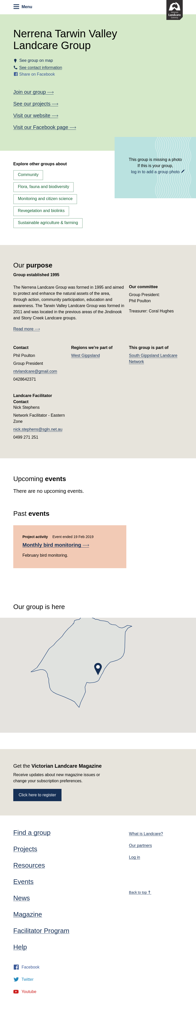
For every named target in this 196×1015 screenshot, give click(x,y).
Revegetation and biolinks (41, 210)
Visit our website (35, 115)
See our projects (35, 104)
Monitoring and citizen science (45, 198)
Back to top (140, 892)
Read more (26, 329)
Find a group (32, 832)
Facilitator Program (41, 931)
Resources (29, 865)
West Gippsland (85, 355)
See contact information (40, 67)
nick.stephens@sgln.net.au (37, 429)
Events (23, 881)
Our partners (140, 845)
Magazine (27, 914)
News (21, 898)
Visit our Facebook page (44, 127)
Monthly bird (55, 545)
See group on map (36, 60)
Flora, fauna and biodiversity (43, 186)
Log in (134, 857)
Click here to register (37, 795)
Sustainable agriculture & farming (48, 222)
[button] (98, 669)
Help (20, 947)
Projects (25, 849)
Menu (23, 6)
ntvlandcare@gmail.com (35, 371)
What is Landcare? (146, 834)
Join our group (33, 92)
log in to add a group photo (155, 172)
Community (28, 174)
